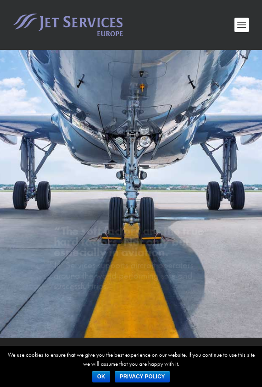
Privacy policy (142, 376)
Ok (101, 376)
